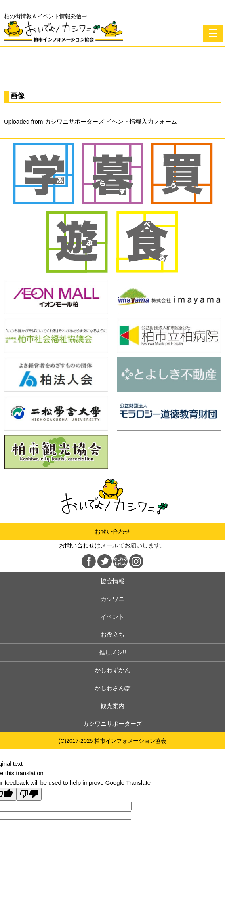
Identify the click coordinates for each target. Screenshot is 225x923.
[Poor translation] (29, 794)
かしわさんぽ (112, 688)
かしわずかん (112, 670)
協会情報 (112, 581)
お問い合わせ (112, 531)
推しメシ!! (112, 652)
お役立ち (112, 634)
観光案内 (112, 705)
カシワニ (112, 598)
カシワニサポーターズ (112, 723)
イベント (112, 616)
